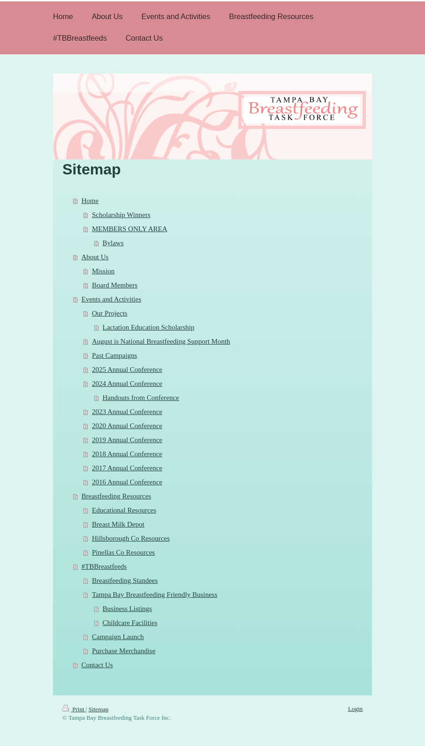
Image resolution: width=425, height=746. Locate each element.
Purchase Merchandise (123, 651)
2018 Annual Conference (127, 454)
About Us (95, 257)
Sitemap (99, 709)
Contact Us (97, 665)
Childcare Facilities (130, 622)
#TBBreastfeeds (104, 566)
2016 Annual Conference (127, 482)
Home (90, 200)
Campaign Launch (118, 637)
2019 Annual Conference (127, 440)
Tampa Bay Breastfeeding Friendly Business (154, 594)
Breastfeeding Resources (117, 496)
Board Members (114, 285)
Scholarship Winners (121, 215)
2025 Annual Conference (127, 369)
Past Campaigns (114, 355)
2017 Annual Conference (127, 468)
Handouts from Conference (141, 397)
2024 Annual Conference (127, 383)
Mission (103, 271)
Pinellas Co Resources (123, 552)
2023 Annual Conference (127, 411)
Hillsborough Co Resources (131, 538)
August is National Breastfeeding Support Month (161, 341)
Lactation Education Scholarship (149, 327)
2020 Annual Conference (127, 426)
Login (355, 708)
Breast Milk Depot (118, 524)
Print (74, 709)
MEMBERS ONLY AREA (129, 229)
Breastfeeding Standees (125, 580)
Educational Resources (124, 510)
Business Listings (127, 608)
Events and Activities (111, 299)
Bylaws (113, 243)
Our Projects (109, 313)
